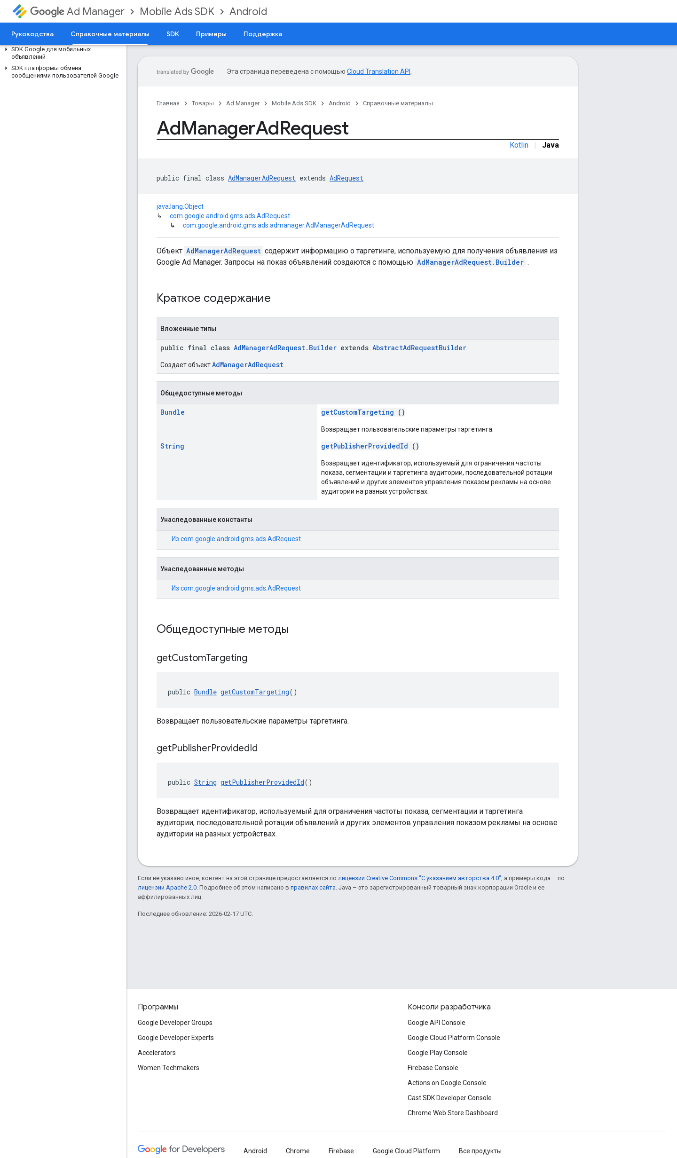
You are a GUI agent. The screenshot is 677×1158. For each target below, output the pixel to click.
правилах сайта (313, 887)
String (172, 445)
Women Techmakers (168, 1067)
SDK (172, 34)
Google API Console (436, 1022)
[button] (61, 53)
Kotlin (519, 145)
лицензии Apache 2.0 (167, 887)
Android (248, 11)
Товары (203, 103)
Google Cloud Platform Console (454, 1037)
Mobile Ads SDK (177, 11)
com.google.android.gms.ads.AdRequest (230, 216)
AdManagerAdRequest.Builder (470, 262)
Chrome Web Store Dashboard (453, 1113)
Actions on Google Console (447, 1083)
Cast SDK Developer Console (450, 1098)
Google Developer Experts (176, 1037)
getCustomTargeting (357, 412)
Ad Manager (77, 11)
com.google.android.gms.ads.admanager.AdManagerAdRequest (278, 225)
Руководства (32, 34)
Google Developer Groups (175, 1022)
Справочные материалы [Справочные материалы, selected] (110, 34)
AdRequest (346, 177)
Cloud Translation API (378, 71)
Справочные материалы (398, 103)
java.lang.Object (180, 206)
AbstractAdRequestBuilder (419, 347)
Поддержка (263, 34)
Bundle (172, 412)
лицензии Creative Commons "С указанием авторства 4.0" (419, 878)
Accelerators (157, 1052)
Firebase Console (433, 1067)
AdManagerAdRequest (262, 177)
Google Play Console (438, 1052)
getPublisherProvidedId (364, 445)
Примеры (211, 34)
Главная (168, 103)
